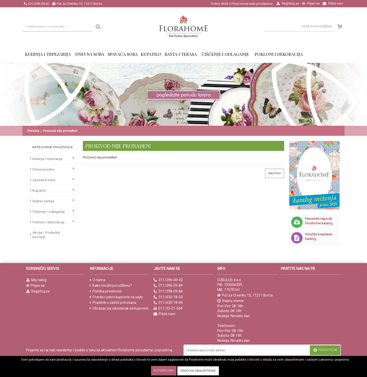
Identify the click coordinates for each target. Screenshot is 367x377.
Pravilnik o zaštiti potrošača (113, 303)
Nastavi (274, 173)
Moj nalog (36, 280)
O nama (97, 280)
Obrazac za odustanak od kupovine (119, 308)
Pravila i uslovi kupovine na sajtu (116, 297)
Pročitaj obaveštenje (198, 370)
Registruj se (38, 291)
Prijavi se (35, 285)
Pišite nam (164, 314)
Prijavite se (325, 350)
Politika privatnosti (106, 291)
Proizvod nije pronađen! (60, 131)
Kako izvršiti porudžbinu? (111, 285)
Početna (33, 131)
